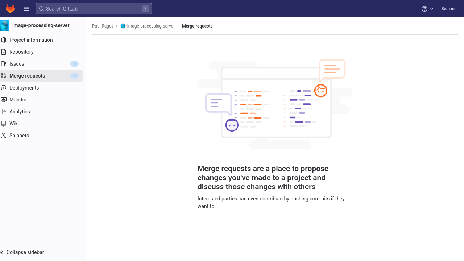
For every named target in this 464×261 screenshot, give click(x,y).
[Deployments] (46, 88)
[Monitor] (46, 99)
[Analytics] (46, 111)
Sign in (448, 8)
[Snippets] (46, 135)
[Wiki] (46, 123)
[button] (26, 8)
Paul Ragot (109, 26)
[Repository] (46, 52)
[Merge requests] (46, 76)
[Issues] (46, 64)
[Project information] (46, 40)
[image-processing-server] (46, 25)
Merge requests (203, 26)
